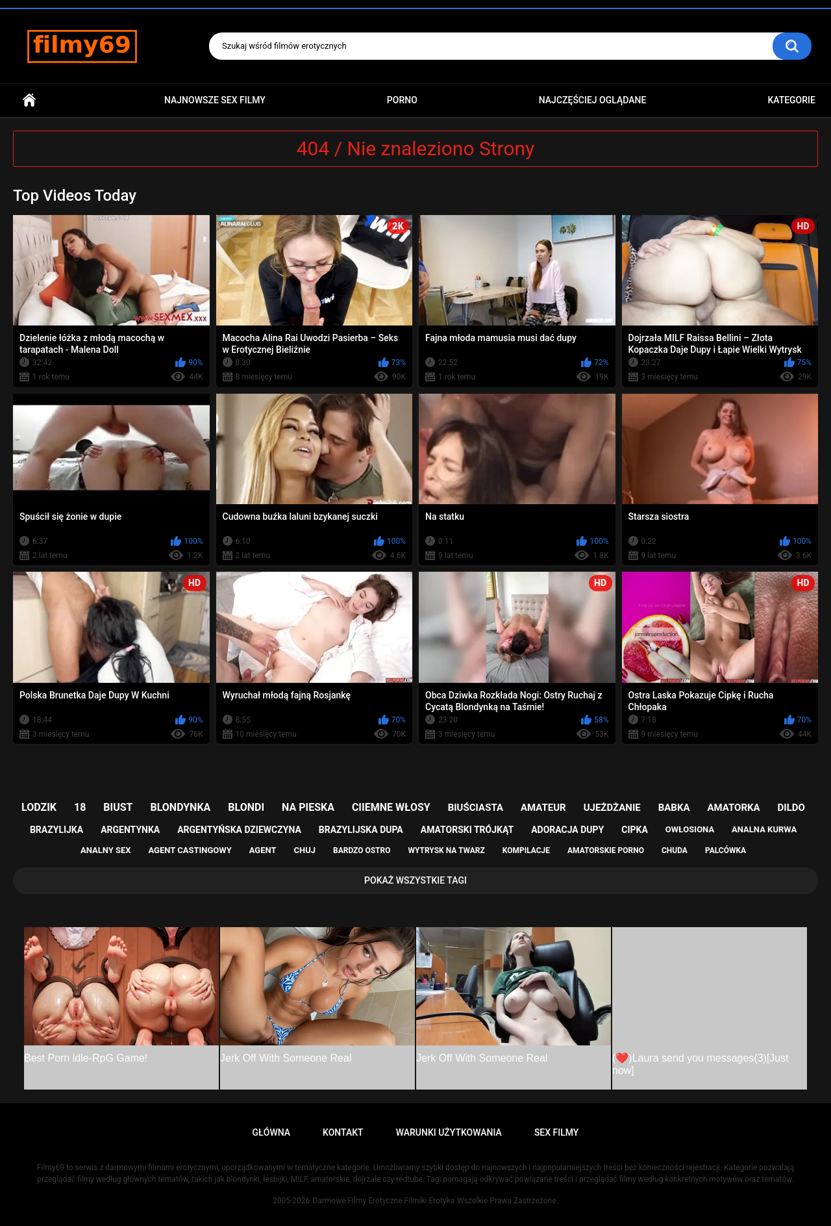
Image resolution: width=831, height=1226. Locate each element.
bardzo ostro (362, 850)
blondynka (180, 807)
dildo (791, 807)
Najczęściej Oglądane (593, 100)
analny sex (106, 850)
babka (674, 807)
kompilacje (526, 850)
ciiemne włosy (391, 807)
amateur (543, 807)
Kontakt (343, 1132)
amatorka (733, 807)
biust (117, 807)
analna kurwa (764, 829)
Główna (29, 100)
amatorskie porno (605, 850)
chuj (305, 850)
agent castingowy (189, 850)
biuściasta (475, 807)
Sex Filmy (556, 1132)
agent (263, 850)
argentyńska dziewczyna (239, 829)
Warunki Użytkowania (449, 1132)
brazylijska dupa (361, 829)
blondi (246, 807)
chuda (675, 850)
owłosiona (689, 829)
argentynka (130, 829)
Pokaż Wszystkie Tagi (415, 880)
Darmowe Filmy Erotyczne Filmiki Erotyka (383, 1200)
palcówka (725, 850)
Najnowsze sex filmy (215, 100)
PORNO (402, 100)
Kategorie (791, 100)
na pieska (308, 807)
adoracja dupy (567, 829)
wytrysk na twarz (446, 850)
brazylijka (56, 829)
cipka (634, 829)
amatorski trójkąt (467, 829)
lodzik (38, 807)
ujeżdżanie (612, 807)
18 (80, 807)
